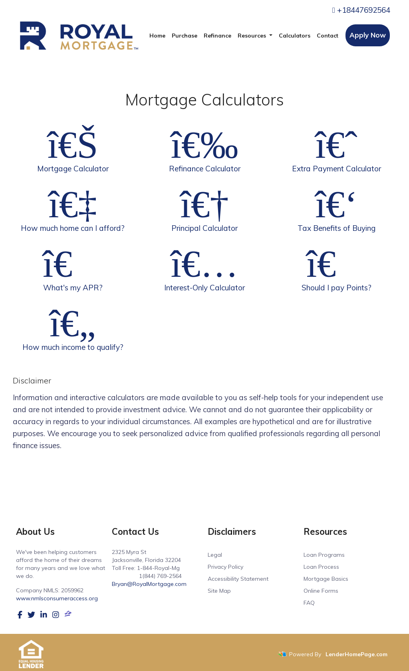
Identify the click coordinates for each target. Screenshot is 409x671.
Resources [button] (253, 35)
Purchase (184, 35)
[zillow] (68, 614)
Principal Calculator (204, 208)
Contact (327, 35)
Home (157, 35)
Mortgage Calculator (73, 149)
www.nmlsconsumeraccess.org (57, 598)
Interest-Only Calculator (204, 268)
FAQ (309, 602)
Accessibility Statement (238, 578)
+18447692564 (361, 10)
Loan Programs (324, 554)
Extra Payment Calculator (336, 149)
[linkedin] (43, 614)
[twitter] (31, 614)
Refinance (217, 35)
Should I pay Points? (336, 268)
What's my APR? (73, 268)
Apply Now (367, 35)
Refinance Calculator (204, 149)
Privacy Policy (225, 566)
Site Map (219, 590)
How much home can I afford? (73, 208)
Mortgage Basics (326, 578)
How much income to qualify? (73, 327)
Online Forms (321, 590)
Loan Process (321, 566)
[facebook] (20, 614)
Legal (215, 554)
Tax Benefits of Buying (336, 208)
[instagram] (55, 614)
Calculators (294, 35)
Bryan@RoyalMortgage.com (149, 584)
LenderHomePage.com (356, 654)
